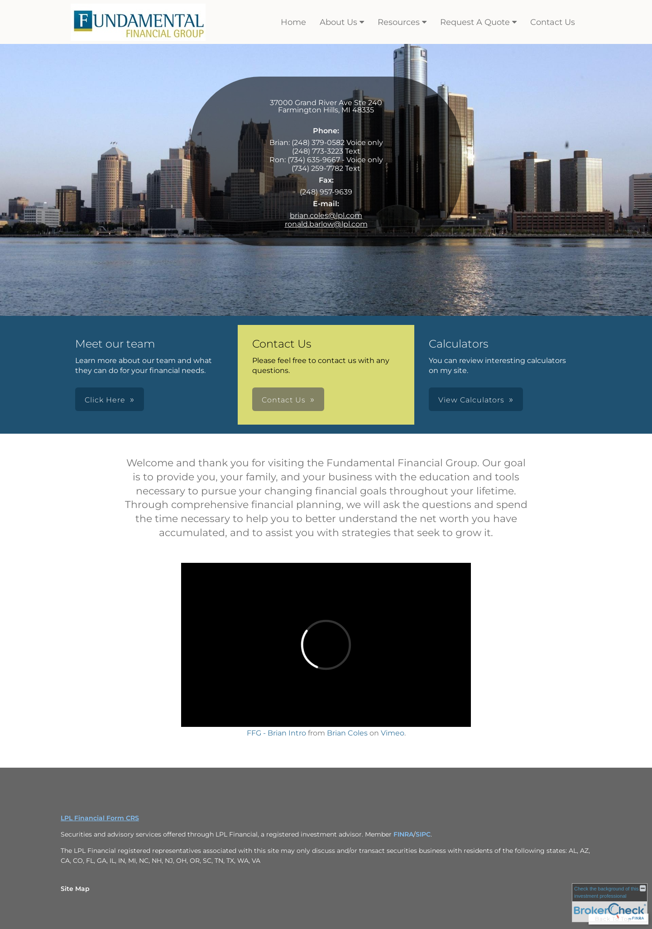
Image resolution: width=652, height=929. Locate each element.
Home (293, 22)
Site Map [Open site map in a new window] (75, 889)
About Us (338, 22)
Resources (399, 22)
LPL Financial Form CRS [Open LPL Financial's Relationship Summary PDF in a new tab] (100, 818)
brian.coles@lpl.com (326, 215)
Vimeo (392, 733)
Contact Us (552, 22)
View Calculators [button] (471, 400)
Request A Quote (475, 22)
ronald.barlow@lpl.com (326, 224)
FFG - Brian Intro (276, 733)
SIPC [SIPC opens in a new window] (423, 834)
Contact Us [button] (284, 400)
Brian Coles (347, 733)
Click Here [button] (105, 400)
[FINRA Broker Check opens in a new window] (609, 902)
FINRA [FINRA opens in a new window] (403, 834)
